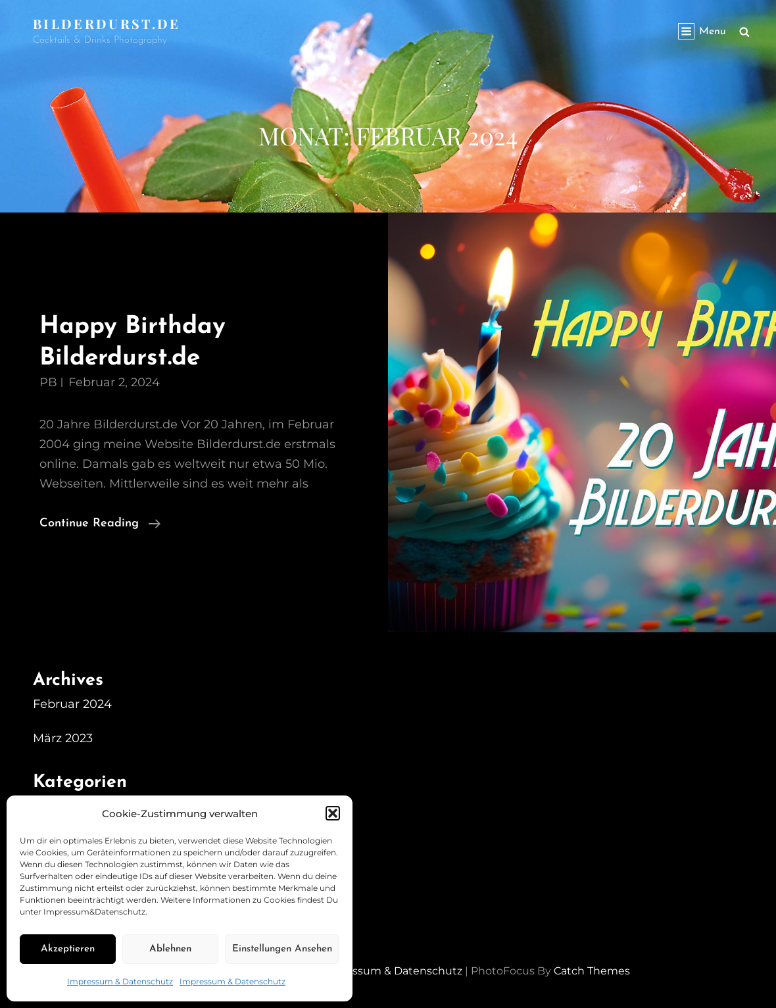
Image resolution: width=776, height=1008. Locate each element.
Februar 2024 (72, 704)
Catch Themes (592, 971)
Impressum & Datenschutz (120, 981)
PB (48, 382)
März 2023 (63, 738)
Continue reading (99, 524)
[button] (332, 813)
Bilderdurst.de (107, 23)
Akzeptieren (68, 949)
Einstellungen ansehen (282, 949)
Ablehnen (170, 949)
